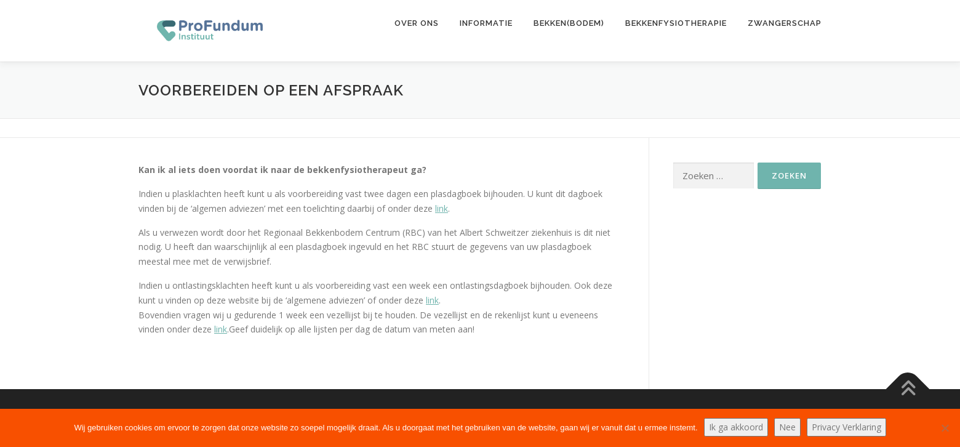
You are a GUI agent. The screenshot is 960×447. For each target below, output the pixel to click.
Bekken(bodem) (569, 23)
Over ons (416, 23)
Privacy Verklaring (846, 427)
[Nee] (944, 428)
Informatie (486, 23)
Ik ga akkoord (736, 427)
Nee (787, 427)
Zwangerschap (785, 23)
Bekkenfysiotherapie (676, 23)
